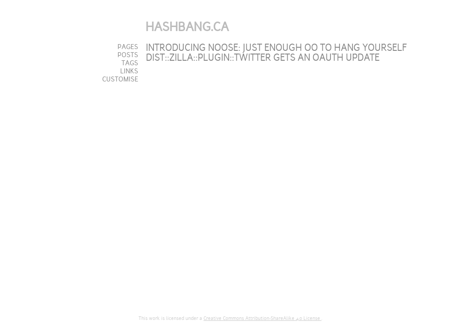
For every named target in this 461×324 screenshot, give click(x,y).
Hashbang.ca (187, 27)
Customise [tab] (120, 79)
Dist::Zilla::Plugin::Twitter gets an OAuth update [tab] (263, 58)
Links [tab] (129, 71)
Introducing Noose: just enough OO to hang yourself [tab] (276, 48)
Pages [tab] (128, 47)
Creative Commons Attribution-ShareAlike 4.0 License (262, 318)
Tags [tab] (130, 63)
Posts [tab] (128, 55)
